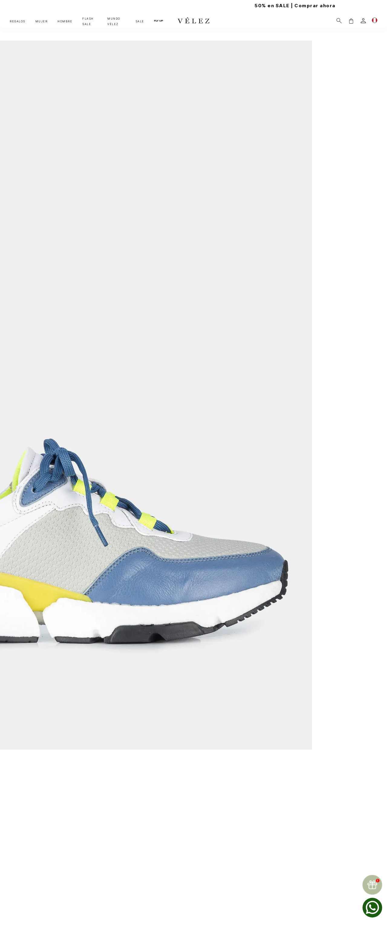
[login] (363, 20)
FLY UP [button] (158, 21)
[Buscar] (339, 20)
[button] (351, 20)
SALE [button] (139, 21)
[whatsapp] (372, 907)
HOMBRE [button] (64, 21)
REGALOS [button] (17, 21)
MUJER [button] (41, 21)
